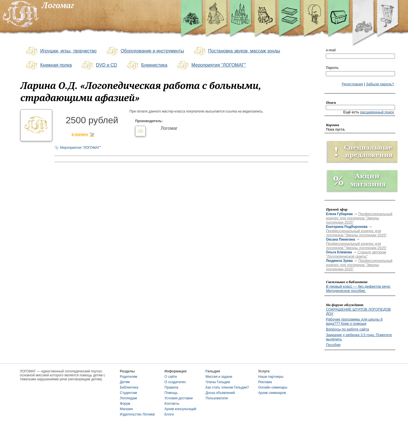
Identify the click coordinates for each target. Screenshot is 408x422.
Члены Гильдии (218, 382)
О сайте (171, 377)
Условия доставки (179, 398)
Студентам (128, 393)
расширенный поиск (377, 112)
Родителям (128, 377)
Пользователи (217, 398)
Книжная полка (48, 65)
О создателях (175, 382)
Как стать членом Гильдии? (227, 387)
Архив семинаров (272, 393)
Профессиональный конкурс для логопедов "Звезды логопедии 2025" (359, 218)
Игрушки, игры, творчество (61, 51)
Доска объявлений (220, 393)
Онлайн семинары (272, 387)
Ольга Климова (339, 252)
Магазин (126, 409)
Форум (125, 404)
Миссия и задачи (219, 377)
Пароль (332, 68)
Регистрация (352, 84)
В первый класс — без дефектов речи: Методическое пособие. (358, 288)
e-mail (331, 50)
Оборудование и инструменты (144, 51)
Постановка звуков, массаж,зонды (236, 51)
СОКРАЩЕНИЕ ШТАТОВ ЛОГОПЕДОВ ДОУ (358, 311)
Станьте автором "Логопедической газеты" (356, 254)
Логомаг (169, 128)
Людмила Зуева (339, 261)
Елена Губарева (339, 214)
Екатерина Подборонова (346, 227)
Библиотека (129, 387)
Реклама (265, 382)
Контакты (172, 404)
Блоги (169, 414)
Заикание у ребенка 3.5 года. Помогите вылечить (359, 337)
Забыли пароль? (380, 84)
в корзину (80, 134)
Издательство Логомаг (137, 414)
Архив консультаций (180, 409)
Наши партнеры (270, 377)
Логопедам (128, 398)
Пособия (333, 345)
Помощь (171, 393)
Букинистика (146, 65)
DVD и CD (98, 65)
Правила (171, 387)
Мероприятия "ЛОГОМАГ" (211, 65)
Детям (125, 382)
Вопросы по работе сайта (347, 329)
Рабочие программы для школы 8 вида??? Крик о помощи (354, 321)
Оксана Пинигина (340, 239)
